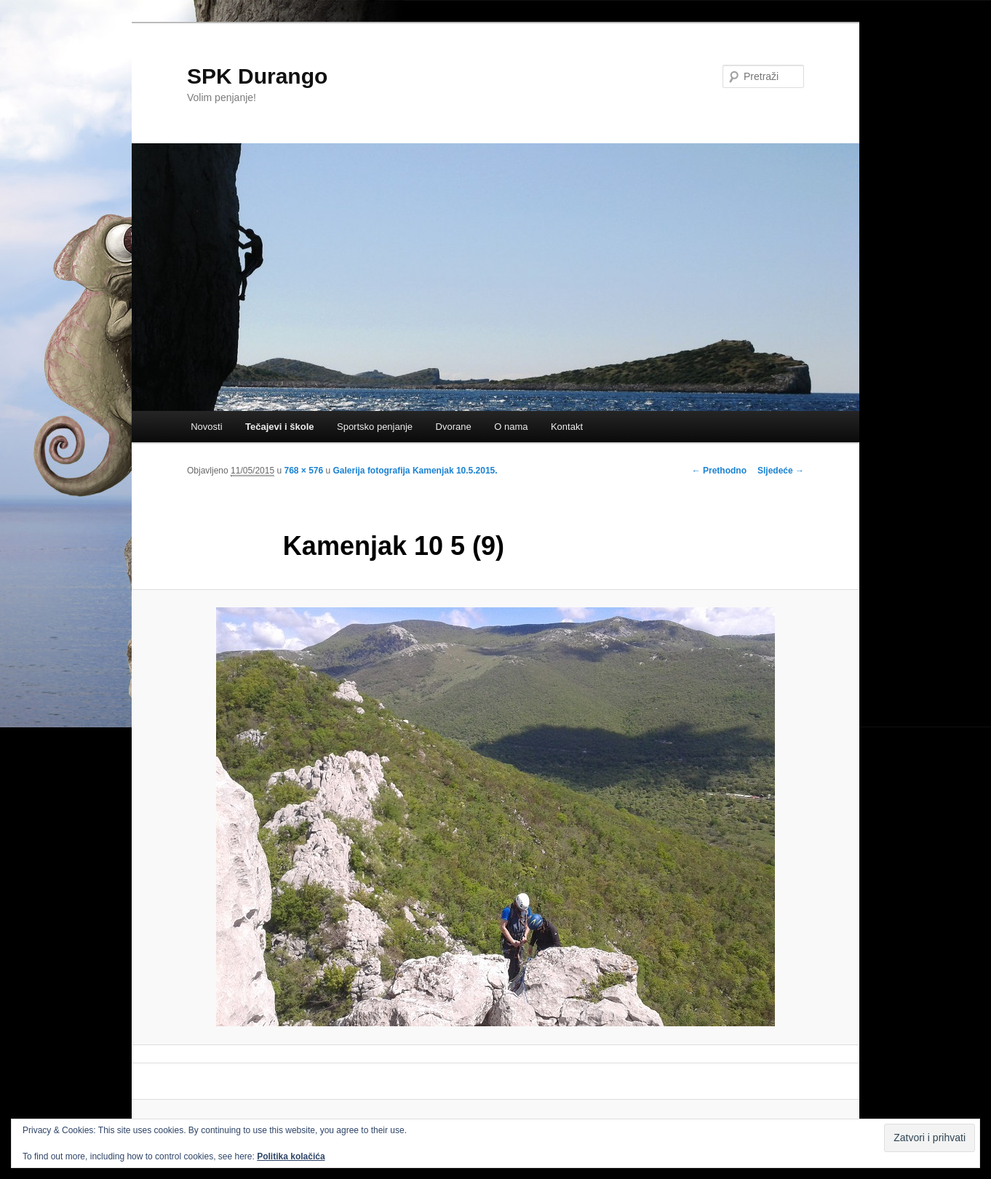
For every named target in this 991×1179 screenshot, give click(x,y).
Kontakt (567, 426)
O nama (511, 426)
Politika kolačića (291, 1156)
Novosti (206, 426)
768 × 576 (303, 470)
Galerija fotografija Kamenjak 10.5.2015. (415, 470)
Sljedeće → (780, 470)
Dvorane (453, 426)
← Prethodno (719, 470)
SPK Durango (257, 76)
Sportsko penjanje (375, 426)
